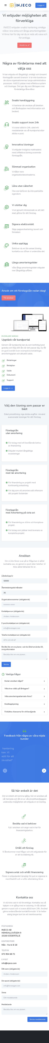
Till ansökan (8, 298)
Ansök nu (24, 45)
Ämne (4, 992)
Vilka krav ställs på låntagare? (17, 688)
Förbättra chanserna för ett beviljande (20, 712)
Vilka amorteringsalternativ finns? (18, 696)
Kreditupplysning (11, 704)
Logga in (41, 5)
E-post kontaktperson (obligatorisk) (16, 623)
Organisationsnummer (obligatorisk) (16, 599)
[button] (44, 771)
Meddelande (7, 1004)
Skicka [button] (6, 664)
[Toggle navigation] (6, 5)
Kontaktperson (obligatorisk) (13, 611)
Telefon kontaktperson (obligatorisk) (16, 635)
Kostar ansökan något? (14, 681)
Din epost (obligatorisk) (11, 981)
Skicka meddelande (37, 1019)
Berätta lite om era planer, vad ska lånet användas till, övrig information (22, 648)
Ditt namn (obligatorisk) (11, 969)
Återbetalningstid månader (12, 588)
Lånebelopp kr (7, 576)
